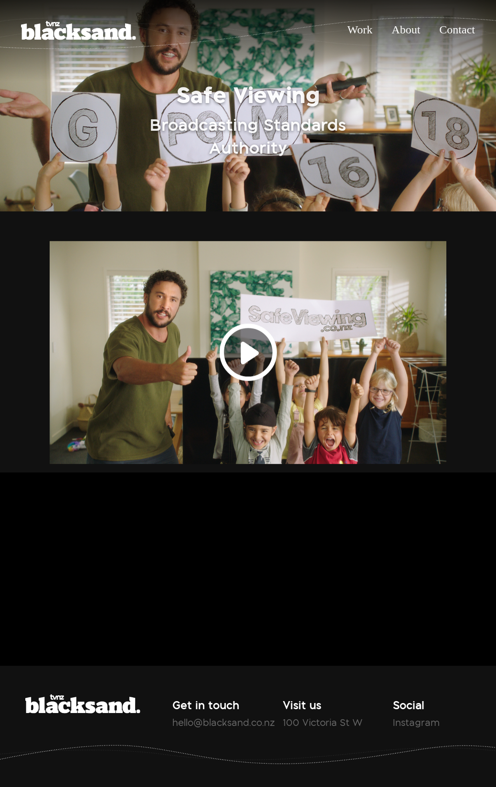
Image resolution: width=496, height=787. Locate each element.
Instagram (416, 722)
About (405, 29)
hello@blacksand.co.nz (223, 722)
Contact (457, 29)
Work (360, 29)
